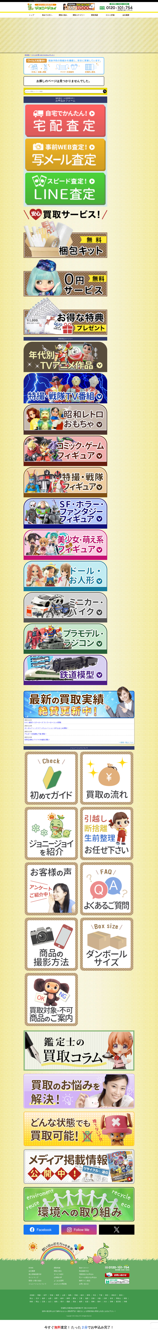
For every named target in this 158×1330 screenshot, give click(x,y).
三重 (80, 1298)
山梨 (49, 1298)
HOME (31, 1268)
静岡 (68, 1298)
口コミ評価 (110, 15)
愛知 (74, 1298)
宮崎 (111, 1301)
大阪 (99, 1298)
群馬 (88, 1295)
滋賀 (86, 1298)
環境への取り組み (35, 1281)
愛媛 (68, 1301)
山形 (63, 1295)
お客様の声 (58, 1277)
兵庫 (105, 1298)
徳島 (56, 1301)
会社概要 (125, 15)
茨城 (76, 1295)
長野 (56, 1298)
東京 (106, 1295)
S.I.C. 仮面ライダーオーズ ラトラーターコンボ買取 (42, 722)
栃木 (82, 1295)
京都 (93, 1298)
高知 (74, 1301)
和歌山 (118, 1298)
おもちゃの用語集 (60, 1284)
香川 (62, 1301)
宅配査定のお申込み (86, 1274)
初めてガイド (84, 1268)
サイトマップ (33, 1277)
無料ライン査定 (84, 1281)
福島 (69, 1295)
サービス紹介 (58, 1274)
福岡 (80, 1301)
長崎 (93, 1301)
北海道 (32, 1295)
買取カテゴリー (79, 15)
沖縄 (125, 1301)
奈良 (111, 1298)
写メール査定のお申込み (88, 1277)
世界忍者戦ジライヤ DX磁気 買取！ (37, 740)
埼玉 (94, 1295)
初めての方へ (47, 15)
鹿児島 (118, 1301)
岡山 (37, 1301)
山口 (49, 1301)
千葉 (100, 1295)
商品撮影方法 (84, 1271)
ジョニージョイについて (37, 1284)
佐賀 (86, 1301)
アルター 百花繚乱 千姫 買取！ (35, 734)
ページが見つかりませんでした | (43, 55)
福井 (43, 1298)
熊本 (99, 1301)
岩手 (45, 1295)
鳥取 (125, 1298)
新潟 (120, 1295)
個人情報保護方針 (35, 1274)
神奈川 (113, 1295)
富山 (31, 1298)
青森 (39, 1295)
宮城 (51, 1295)
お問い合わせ (84, 1284)
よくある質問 (58, 1281)
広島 (43, 1301)
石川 (37, 1298)
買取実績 (94, 15)
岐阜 (62, 1298)
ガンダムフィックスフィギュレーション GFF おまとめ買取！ (46, 728)
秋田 (57, 1295)
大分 (105, 1301)
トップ (31, 15)
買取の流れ (63, 15)
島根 (31, 1301)
